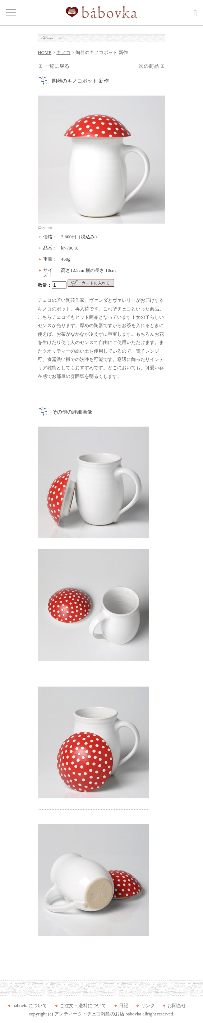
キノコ (63, 52)
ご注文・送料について (83, 1005)
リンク (148, 1005)
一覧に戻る (56, 66)
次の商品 (149, 66)
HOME (44, 52)
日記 (123, 1005)
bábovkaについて (30, 1005)
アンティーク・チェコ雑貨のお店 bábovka (97, 1014)
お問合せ (176, 1005)
